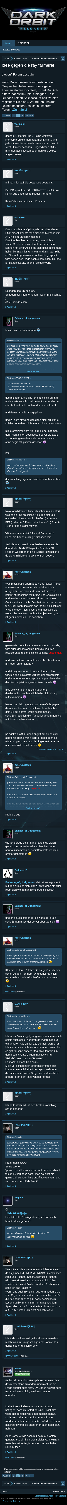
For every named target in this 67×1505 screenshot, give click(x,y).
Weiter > (29, 115)
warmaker (19, 124)
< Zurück (6, 115)
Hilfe (63, 1491)
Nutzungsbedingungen (43, 1496)
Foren (8, 43)
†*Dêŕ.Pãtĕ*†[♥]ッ (24, 1125)
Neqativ (18, 1197)
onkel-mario (10, 991)
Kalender (23, 43)
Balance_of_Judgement (27, 318)
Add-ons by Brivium (11, 1501)
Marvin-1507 (21, 1004)
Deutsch (5, 1491)
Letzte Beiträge (11, 49)
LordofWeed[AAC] (24, 1326)
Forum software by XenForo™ (40, 1498)
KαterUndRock (22, 571)
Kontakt (56, 1491)
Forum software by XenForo (14, 1498)
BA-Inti (18, 1368)
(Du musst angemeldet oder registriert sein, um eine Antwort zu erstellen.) (31, 1470)
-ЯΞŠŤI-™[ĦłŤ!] (22, 170)
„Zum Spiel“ (20, 109)
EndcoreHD (20, 870)
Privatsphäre (60, 1496)
